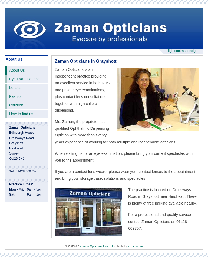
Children (16, 105)
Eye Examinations (24, 79)
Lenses (15, 87)
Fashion (16, 96)
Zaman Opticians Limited (96, 246)
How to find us (21, 114)
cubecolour (135, 246)
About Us (17, 70)
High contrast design (181, 51)
